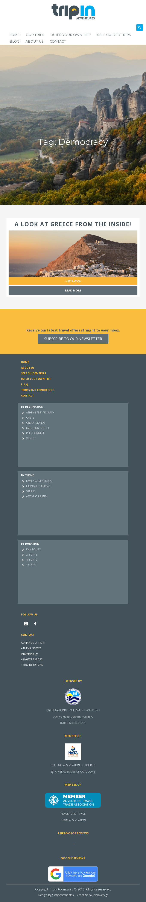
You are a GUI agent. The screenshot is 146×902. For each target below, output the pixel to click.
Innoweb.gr (100, 895)
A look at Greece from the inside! (73, 224)
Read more (73, 290)
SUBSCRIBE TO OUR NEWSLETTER (73, 338)
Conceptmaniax (63, 895)
